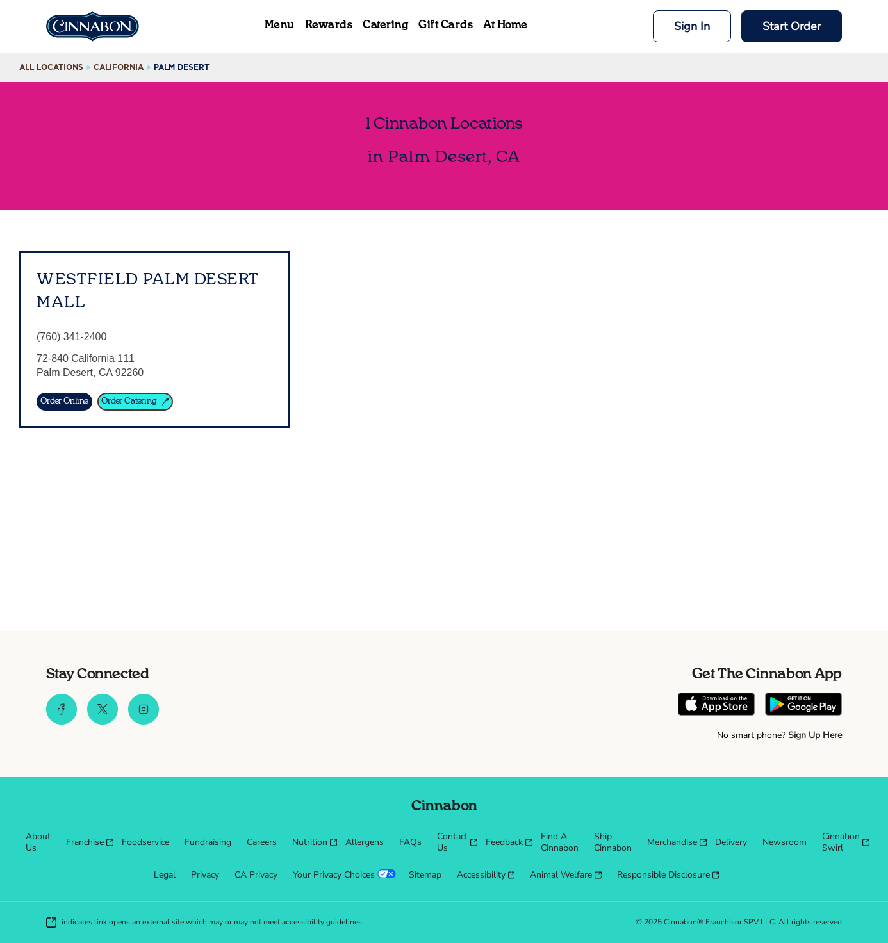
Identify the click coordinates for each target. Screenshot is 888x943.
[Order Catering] (135, 402)
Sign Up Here (815, 735)
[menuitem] (38, 842)
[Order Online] (64, 402)
